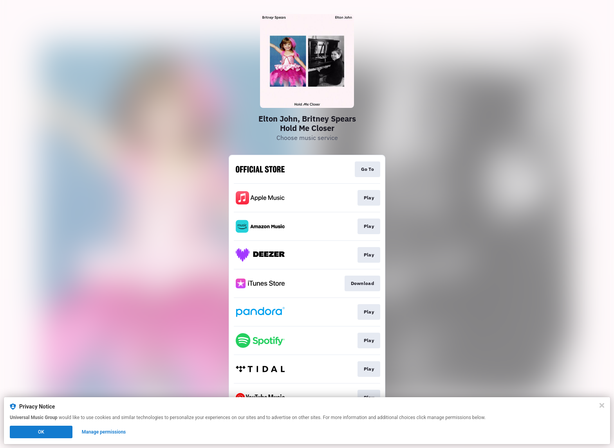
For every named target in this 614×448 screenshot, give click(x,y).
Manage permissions (104, 432)
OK (41, 432)
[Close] (602, 405)
